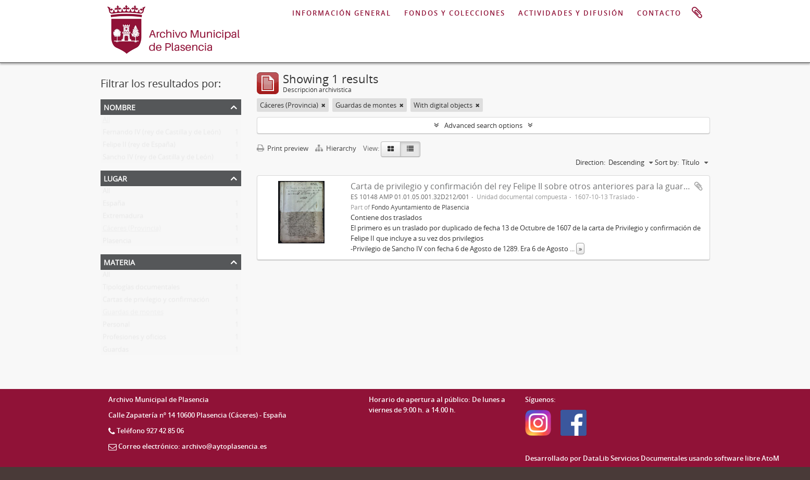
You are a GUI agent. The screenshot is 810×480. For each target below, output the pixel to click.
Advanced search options (483, 125)
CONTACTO (659, 13)
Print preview (282, 148)
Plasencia (117, 243)
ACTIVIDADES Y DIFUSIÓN (571, 13)
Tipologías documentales (141, 289)
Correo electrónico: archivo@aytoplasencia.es (192, 446)
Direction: (590, 162)
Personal (116, 326)
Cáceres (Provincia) (132, 230)
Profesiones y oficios (134, 339)
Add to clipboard (698, 186)
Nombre (119, 106)
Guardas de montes (133, 314)
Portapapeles (697, 13)
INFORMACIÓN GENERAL (341, 13)
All (106, 121)
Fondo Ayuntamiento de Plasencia (420, 207)
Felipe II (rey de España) (139, 146)
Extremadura (123, 218)
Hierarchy (336, 148)
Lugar (115, 178)
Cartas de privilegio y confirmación (156, 301)
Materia (119, 261)
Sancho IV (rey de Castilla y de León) (158, 159)
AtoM (770, 458)
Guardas (116, 351)
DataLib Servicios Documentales (635, 458)
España (114, 205)
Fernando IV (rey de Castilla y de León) (162, 134)
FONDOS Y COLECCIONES (454, 13)
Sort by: (667, 162)
